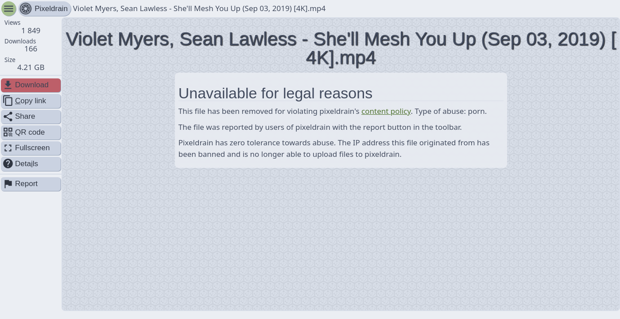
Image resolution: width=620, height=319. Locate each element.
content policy (386, 111)
